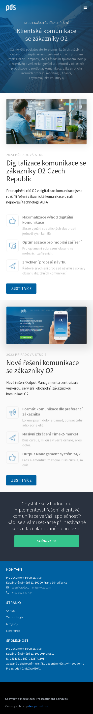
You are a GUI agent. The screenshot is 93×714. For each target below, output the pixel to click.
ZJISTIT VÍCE (21, 288)
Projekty (12, 624)
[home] (9, 6)
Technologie (14, 617)
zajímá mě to (46, 541)
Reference (13, 631)
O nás (10, 610)
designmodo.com (39, 706)
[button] (86, 7)
